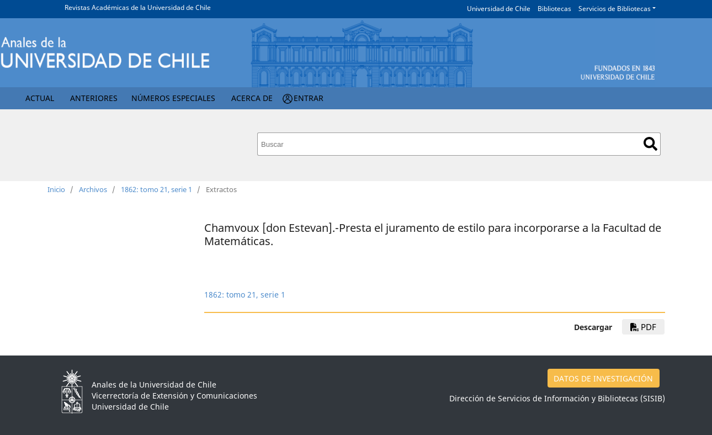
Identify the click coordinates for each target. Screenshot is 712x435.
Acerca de (252, 98)
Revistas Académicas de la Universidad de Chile (138, 7)
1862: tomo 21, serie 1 (156, 189)
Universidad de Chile (498, 8)
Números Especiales (173, 98)
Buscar (650, 144)
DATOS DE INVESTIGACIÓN (603, 378)
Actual (39, 98)
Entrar (308, 98)
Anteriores (94, 98)
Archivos (93, 189)
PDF (643, 326)
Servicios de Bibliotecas (614, 8)
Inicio (56, 189)
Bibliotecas (554, 8)
